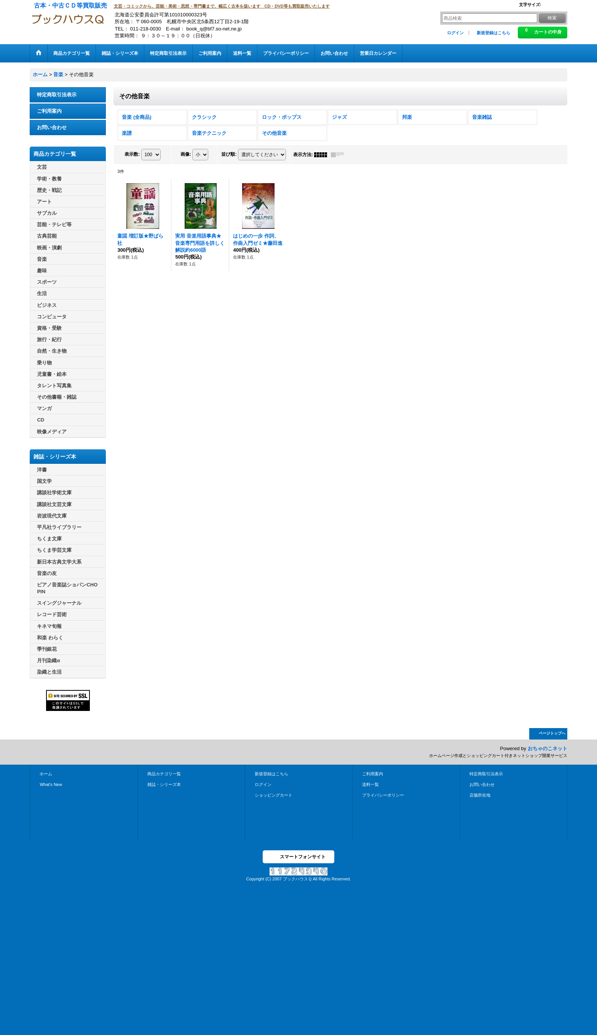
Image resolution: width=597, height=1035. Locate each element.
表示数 (132, 154)
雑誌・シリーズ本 (164, 784)
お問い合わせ (52, 127)
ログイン (455, 32)
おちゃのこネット (547, 748)
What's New (51, 784)
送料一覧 (370, 784)
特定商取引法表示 (57, 94)
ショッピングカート (273, 795)
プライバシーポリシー (383, 795)
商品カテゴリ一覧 (164, 773)
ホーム (46, 773)
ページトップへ (552, 733)
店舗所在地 (479, 795)
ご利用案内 (49, 111)
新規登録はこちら (493, 32)
